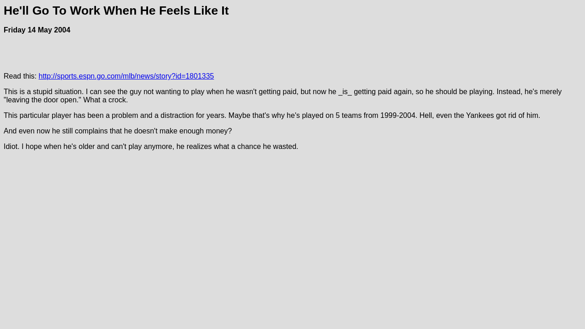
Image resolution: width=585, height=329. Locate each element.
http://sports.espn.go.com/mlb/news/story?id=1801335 (126, 76)
